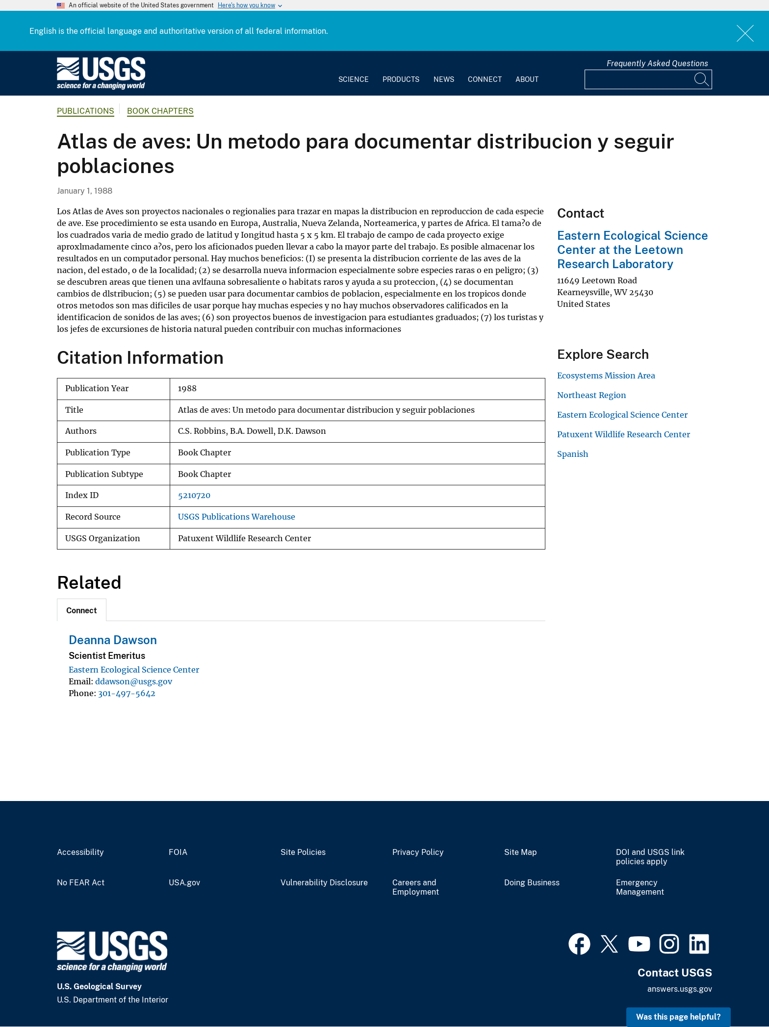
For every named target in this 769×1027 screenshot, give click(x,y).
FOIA (178, 852)
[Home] (101, 87)
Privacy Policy (418, 852)
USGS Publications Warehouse (236, 517)
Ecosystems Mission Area (606, 375)
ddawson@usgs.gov (133, 681)
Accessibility (80, 852)
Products (401, 79)
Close (745, 33)
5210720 (194, 495)
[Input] (648, 79)
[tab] (81, 610)
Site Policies (303, 852)
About (526, 79)
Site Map (520, 852)
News (444, 79)
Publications (85, 111)
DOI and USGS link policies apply (650, 857)
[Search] (702, 79)
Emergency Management (640, 887)
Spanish (573, 454)
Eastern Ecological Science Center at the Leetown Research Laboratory (632, 249)
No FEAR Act (80, 882)
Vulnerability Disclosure (324, 882)
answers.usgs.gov (679, 989)
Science (353, 79)
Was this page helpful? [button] (678, 1017)
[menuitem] (354, 73)
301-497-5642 (126, 693)
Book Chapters (160, 111)
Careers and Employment (415, 887)
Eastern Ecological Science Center (134, 670)
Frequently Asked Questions (657, 63)
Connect (485, 79)
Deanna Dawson (113, 640)
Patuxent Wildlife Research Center (623, 434)
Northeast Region (591, 395)
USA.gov (184, 882)
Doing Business (532, 882)
